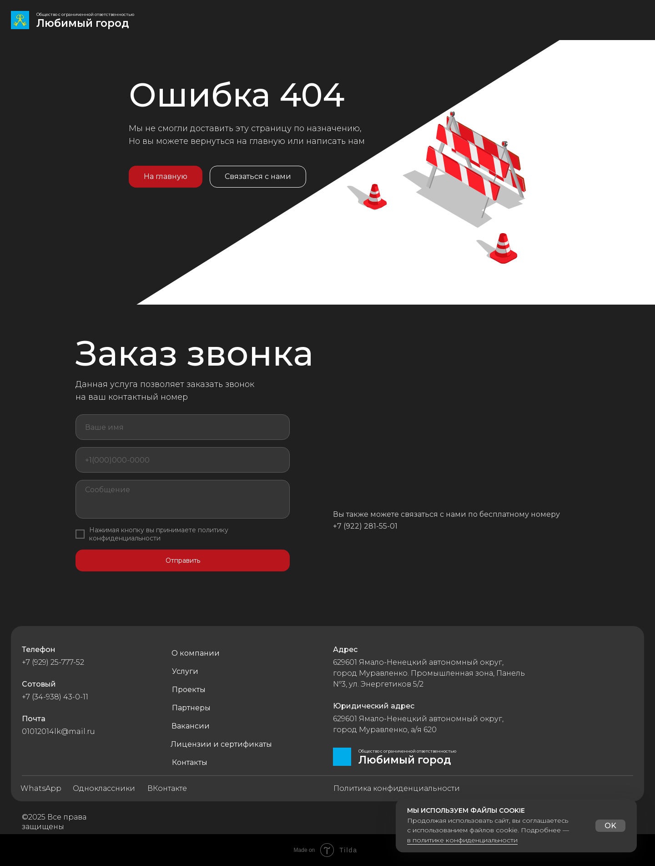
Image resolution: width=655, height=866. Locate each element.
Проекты (189, 689)
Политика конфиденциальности (396, 788)
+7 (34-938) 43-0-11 (55, 697)
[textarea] (183, 499)
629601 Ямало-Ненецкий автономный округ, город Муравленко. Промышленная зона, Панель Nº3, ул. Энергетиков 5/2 (429, 673)
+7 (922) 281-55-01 (365, 526)
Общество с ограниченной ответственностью (85, 14)
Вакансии (190, 726)
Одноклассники (104, 788)
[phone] (183, 460)
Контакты (189, 762)
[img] (20, 20)
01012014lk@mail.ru (58, 731)
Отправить (183, 560)
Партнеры (191, 707)
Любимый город (82, 23)
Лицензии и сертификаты (221, 744)
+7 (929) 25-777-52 (53, 662)
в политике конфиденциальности (462, 840)
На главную (165, 176)
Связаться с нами (258, 176)
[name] (183, 427)
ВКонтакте (167, 788)
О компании (195, 653)
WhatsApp (40, 788)
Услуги (185, 671)
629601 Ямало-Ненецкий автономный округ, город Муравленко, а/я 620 (418, 724)
